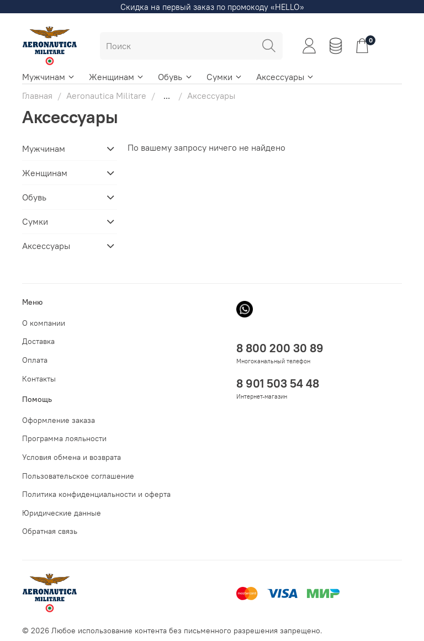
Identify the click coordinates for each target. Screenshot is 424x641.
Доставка (38, 341)
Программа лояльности (64, 438)
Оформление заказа (58, 420)
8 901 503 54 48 (277, 383)
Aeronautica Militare (106, 95)
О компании (43, 323)
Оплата (34, 360)
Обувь (175, 76)
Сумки (224, 76)
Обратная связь (49, 531)
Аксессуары (285, 76)
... (166, 95)
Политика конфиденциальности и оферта (96, 494)
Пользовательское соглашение (78, 476)
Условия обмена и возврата (71, 457)
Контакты (39, 379)
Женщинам (117, 76)
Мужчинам (49, 76)
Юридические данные (61, 513)
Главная (37, 95)
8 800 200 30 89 (280, 348)
